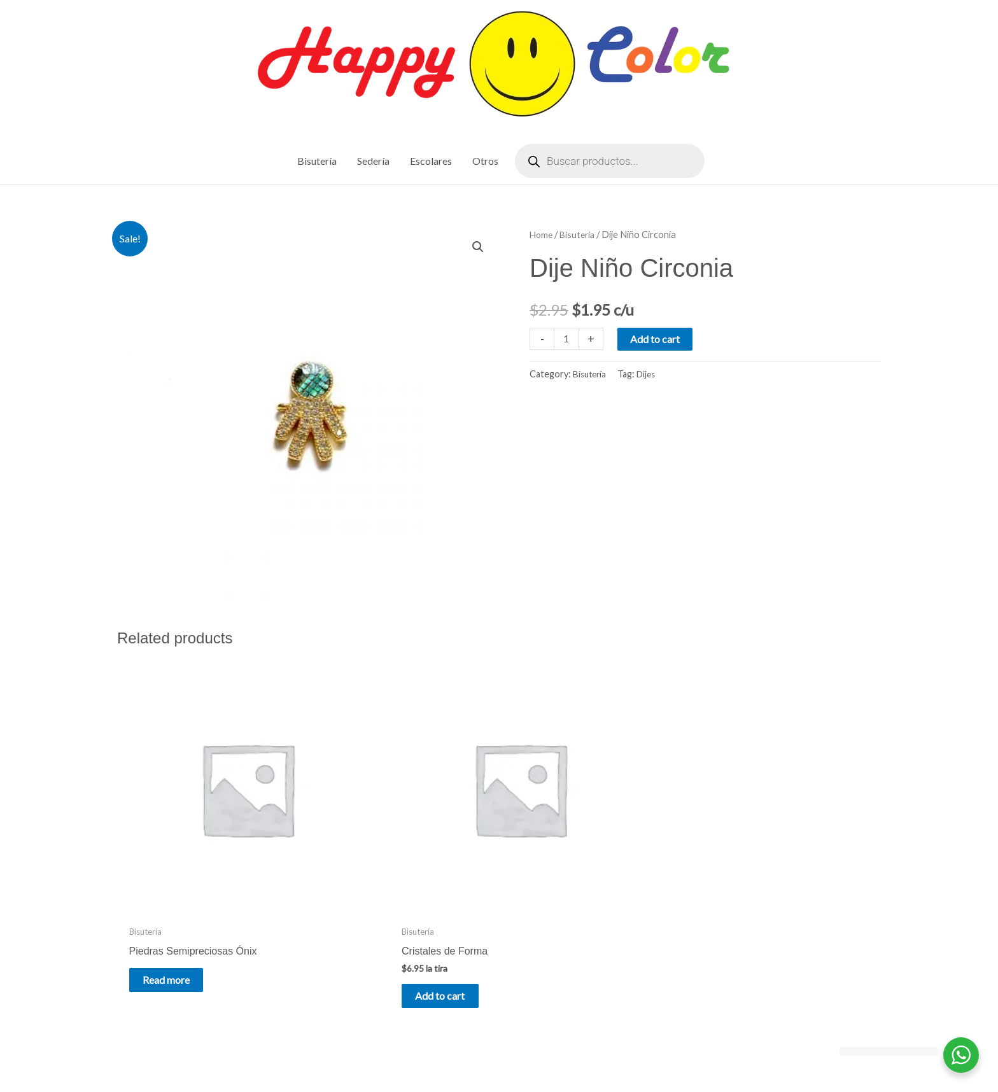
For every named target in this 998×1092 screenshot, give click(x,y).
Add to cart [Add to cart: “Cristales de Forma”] (373, 921)
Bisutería (580, 235)
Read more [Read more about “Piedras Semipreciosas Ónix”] (178, 905)
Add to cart (656, 339)
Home (542, 235)
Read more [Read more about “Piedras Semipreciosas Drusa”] (760, 905)
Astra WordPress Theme (618, 1055)
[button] (477, 248)
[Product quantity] (567, 339)
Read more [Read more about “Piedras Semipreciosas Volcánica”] (566, 905)
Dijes (650, 375)
